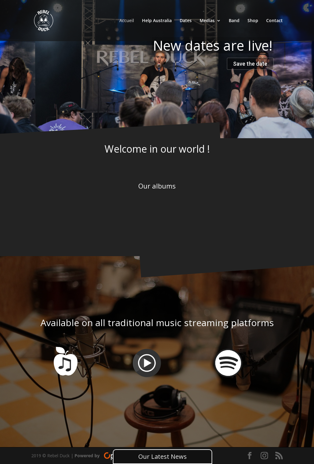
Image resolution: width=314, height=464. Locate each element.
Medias (207, 20)
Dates (186, 20)
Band (234, 20)
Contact (274, 20)
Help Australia (157, 20)
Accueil (126, 20)
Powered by (110, 455)
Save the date (250, 63)
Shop (252, 20)
